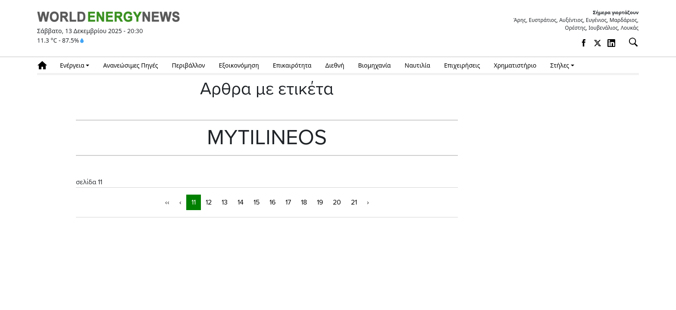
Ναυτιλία (417, 65)
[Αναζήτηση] (629, 42)
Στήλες (559, 65)
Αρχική (45, 65)
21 (354, 202)
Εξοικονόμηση (239, 65)
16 (272, 202)
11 (193, 202)
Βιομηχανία (374, 65)
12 (209, 202)
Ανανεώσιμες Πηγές (130, 65)
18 (304, 202)
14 (241, 202)
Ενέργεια (72, 65)
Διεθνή (334, 65)
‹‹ (167, 202)
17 (288, 202)
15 (257, 202)
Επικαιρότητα (292, 65)
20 (337, 202)
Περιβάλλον (188, 65)
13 (225, 202)
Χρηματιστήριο (515, 65)
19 (320, 202)
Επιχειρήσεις (462, 65)
